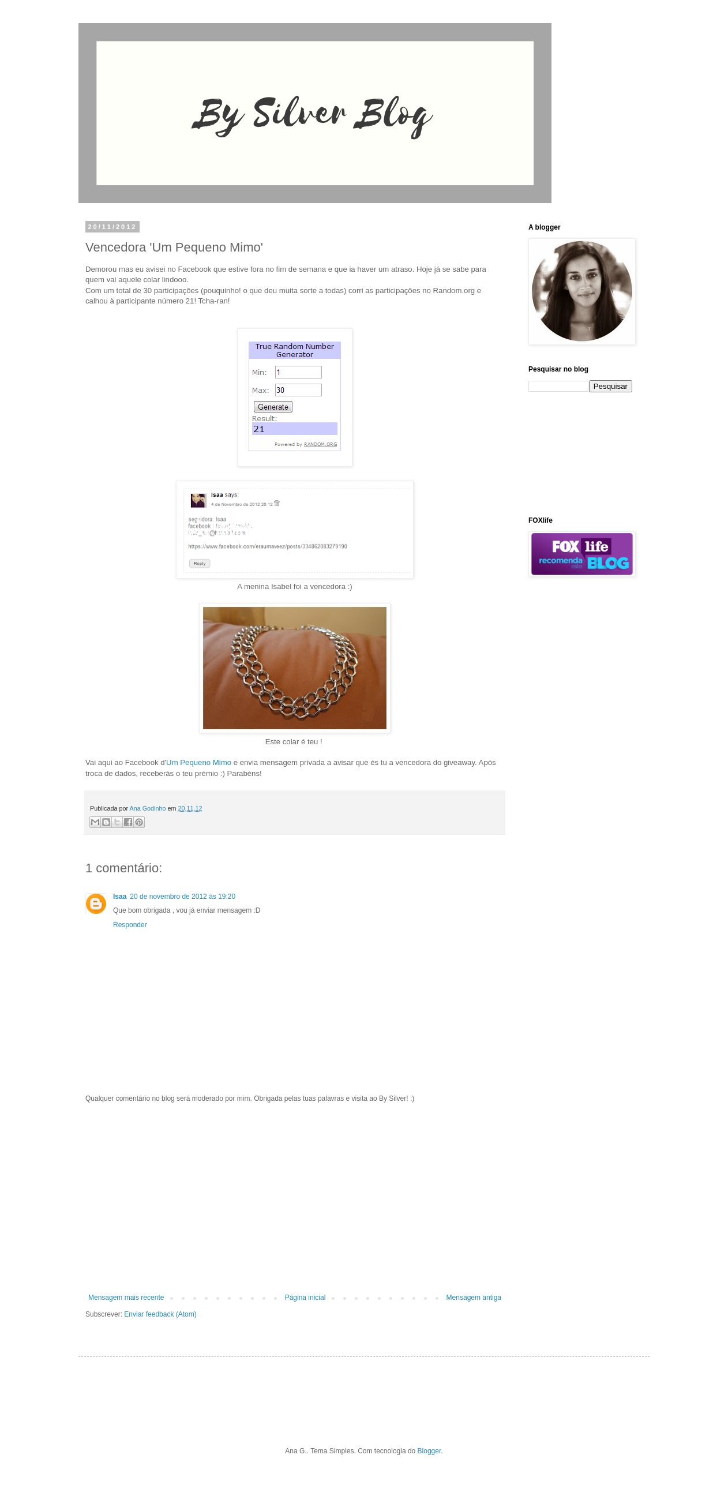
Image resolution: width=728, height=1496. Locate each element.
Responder (130, 925)
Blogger (429, 1451)
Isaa (119, 897)
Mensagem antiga (473, 1297)
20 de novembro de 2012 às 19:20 (182, 897)
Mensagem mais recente (126, 1297)
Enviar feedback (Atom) (160, 1314)
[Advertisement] (294, 1198)
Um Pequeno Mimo (198, 762)
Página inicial (305, 1297)
